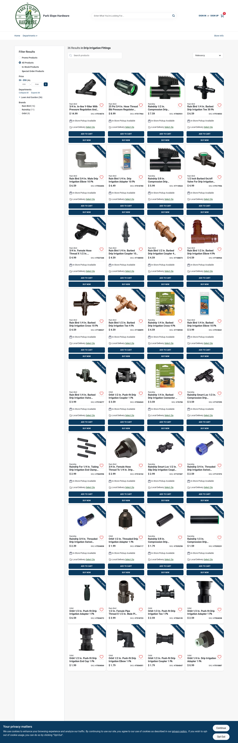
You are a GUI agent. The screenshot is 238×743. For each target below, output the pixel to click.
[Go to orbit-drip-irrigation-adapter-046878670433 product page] (204, 648)
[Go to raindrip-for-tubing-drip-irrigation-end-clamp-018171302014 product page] (87, 468)
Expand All (35, 93)
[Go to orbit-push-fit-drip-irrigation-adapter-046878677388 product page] (87, 600)
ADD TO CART (86, 134)
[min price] (24, 84)
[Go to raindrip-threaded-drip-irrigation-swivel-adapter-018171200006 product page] (87, 540)
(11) (28, 109)
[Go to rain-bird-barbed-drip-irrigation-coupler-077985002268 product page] (126, 252)
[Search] (174, 15)
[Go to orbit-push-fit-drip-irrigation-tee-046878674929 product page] (165, 600)
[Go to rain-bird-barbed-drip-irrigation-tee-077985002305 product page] (126, 324)
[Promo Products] (20, 57)
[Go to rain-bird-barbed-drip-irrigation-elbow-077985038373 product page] (204, 324)
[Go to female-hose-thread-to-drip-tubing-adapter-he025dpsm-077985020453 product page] (126, 468)
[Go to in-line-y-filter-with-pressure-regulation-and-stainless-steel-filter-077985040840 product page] (87, 108)
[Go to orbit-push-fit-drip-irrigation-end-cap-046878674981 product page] (87, 648)
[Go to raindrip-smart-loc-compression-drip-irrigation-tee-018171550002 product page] (204, 396)
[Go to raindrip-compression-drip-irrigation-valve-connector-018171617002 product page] (165, 108)
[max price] (37, 84)
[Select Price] (46, 84)
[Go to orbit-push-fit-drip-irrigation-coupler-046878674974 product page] (126, 396)
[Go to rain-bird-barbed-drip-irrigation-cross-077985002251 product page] (87, 324)
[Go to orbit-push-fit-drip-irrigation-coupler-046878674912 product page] (165, 648)
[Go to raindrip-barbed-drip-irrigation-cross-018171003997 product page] (165, 324)
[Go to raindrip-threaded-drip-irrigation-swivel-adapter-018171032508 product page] (204, 468)
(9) (26, 113)
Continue (221, 728)
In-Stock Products (30, 67)
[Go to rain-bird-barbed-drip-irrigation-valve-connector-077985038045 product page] (87, 396)
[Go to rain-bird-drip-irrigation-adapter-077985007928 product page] (126, 180)
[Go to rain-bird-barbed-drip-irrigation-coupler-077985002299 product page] (165, 252)
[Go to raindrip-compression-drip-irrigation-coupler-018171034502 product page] (165, 540)
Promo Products (29, 57)
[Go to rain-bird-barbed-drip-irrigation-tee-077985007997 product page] (204, 108)
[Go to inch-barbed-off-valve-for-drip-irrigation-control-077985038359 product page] (204, 180)
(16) (28, 106)
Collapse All (24, 93)
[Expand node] (19, 97)
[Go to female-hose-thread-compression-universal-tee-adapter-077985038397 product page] (87, 252)
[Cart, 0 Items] (222, 15)
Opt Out (221, 736)
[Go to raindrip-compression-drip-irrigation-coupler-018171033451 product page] (204, 540)
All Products (28, 62)
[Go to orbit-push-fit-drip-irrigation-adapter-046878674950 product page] (204, 600)
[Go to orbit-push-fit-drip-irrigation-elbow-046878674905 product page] (126, 648)
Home (17, 35)
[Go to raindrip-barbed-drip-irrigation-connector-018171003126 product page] (165, 396)
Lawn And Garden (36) (31, 97)
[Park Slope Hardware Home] (27, 15)
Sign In (202, 15)
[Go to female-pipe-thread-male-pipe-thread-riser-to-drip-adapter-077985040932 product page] (126, 600)
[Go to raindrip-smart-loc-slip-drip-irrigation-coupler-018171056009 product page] (165, 468)
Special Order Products (33, 71)
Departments (29, 35)
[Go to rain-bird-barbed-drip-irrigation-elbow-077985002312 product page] (204, 252)
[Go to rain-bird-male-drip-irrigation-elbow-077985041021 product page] (87, 180)
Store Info (219, 35)
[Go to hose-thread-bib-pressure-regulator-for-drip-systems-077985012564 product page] (126, 108)
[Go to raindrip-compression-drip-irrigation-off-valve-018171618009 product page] (165, 180)
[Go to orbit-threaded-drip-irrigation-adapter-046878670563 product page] (126, 540)
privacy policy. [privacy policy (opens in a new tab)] (179, 731)
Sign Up (214, 15)
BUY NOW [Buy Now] (87, 140)
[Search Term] (134, 16)
